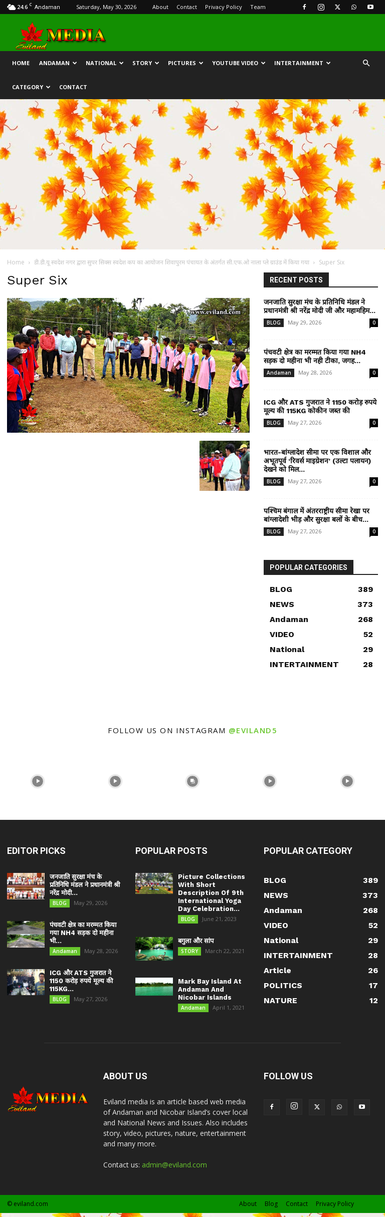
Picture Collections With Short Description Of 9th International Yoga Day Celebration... (211, 892)
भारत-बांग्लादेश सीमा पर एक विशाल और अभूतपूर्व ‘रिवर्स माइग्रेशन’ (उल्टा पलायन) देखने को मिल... (317, 460)
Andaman (58, 63)
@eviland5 (253, 730)
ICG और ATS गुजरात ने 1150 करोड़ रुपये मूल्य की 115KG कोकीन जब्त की (320, 406)
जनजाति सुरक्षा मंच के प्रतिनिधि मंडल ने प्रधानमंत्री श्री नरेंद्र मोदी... (85, 884)
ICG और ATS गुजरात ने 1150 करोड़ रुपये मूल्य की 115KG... (81, 985)
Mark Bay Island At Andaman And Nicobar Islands (210, 991)
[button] (366, 63)
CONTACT (73, 87)
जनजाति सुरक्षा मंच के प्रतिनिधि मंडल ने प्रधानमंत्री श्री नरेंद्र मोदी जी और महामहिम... (319, 306)
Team (258, 7)
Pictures (186, 63)
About (160, 7)
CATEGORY (31, 87)
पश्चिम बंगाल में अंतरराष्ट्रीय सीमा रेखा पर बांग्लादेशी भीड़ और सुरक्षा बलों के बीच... (316, 515)
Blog (271, 1207)
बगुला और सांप (196, 943)
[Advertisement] (192, 174)
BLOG (274, 322)
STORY (145, 63)
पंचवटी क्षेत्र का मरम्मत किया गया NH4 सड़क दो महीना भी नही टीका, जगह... (315, 356)
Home (16, 262)
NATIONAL (105, 63)
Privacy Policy (223, 7)
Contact (186, 7)
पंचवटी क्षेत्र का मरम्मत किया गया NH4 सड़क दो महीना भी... (83, 935)
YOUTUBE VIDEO (239, 63)
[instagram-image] (37, 780)
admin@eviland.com (174, 1168)
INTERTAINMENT (302, 63)
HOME (21, 63)
